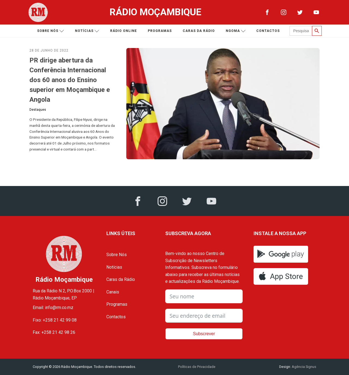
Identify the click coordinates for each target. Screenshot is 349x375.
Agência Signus (303, 367)
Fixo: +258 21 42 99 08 (55, 320)
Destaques (37, 110)
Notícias (87, 31)
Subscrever (204, 333)
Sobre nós (50, 31)
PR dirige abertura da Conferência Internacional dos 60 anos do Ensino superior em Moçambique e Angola (69, 79)
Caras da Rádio (199, 31)
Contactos (268, 31)
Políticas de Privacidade (196, 367)
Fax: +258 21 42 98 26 (54, 332)
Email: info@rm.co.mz (53, 307)
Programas (160, 31)
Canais (112, 292)
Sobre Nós (116, 254)
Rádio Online (123, 31)
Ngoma (236, 31)
